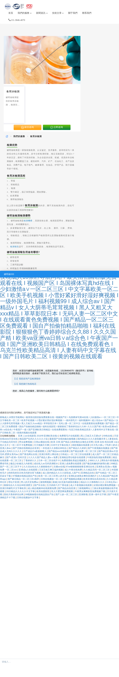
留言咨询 (27, 127)
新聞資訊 (42, 13)
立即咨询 (56, 127)
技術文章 (58, 13)
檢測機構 (28, 220)
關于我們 (72, 13)
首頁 (10, 13)
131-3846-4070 (16, 20)
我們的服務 (24, 13)
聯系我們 (86, 13)
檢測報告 (14, 246)
